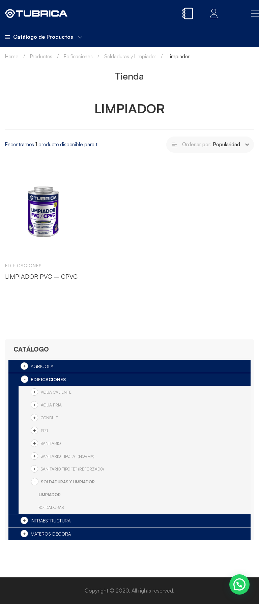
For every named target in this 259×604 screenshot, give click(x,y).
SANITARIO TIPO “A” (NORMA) (67, 456)
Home (12, 56)
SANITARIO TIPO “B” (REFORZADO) (72, 469)
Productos (41, 56)
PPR (44, 430)
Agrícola (42, 366)
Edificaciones (78, 56)
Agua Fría (51, 404)
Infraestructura (50, 520)
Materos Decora (51, 534)
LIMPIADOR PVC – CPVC (41, 276)
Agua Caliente (56, 392)
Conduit (49, 417)
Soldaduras (51, 507)
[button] (239, 584)
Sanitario (51, 443)
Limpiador (50, 494)
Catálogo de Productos (43, 36)
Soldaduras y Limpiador (130, 56)
